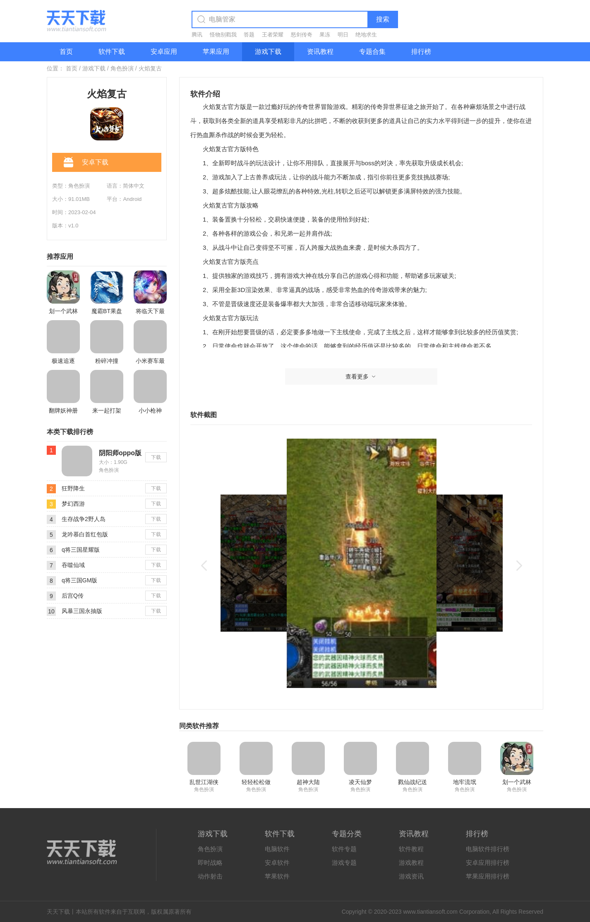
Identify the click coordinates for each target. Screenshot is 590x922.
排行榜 (421, 51)
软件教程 (411, 848)
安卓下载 (86, 163)
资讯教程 (320, 51)
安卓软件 (277, 862)
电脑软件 (277, 848)
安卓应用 (164, 51)
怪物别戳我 (223, 34)
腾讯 (197, 34)
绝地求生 (366, 34)
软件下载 (111, 51)
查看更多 (361, 376)
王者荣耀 (272, 34)
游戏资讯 (411, 876)
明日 (343, 34)
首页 (66, 51)
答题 (249, 34)
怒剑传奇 (301, 34)
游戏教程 (411, 862)
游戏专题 (344, 862)
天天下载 (58, 911)
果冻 (324, 34)
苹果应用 (216, 51)
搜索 (382, 19)
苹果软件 (277, 876)
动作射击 (210, 876)
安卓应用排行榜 (487, 862)
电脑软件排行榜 (487, 848)
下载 (156, 457)
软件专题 (344, 848)
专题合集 (372, 51)
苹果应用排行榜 (487, 876)
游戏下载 (268, 51)
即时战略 (210, 862)
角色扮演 (122, 68)
